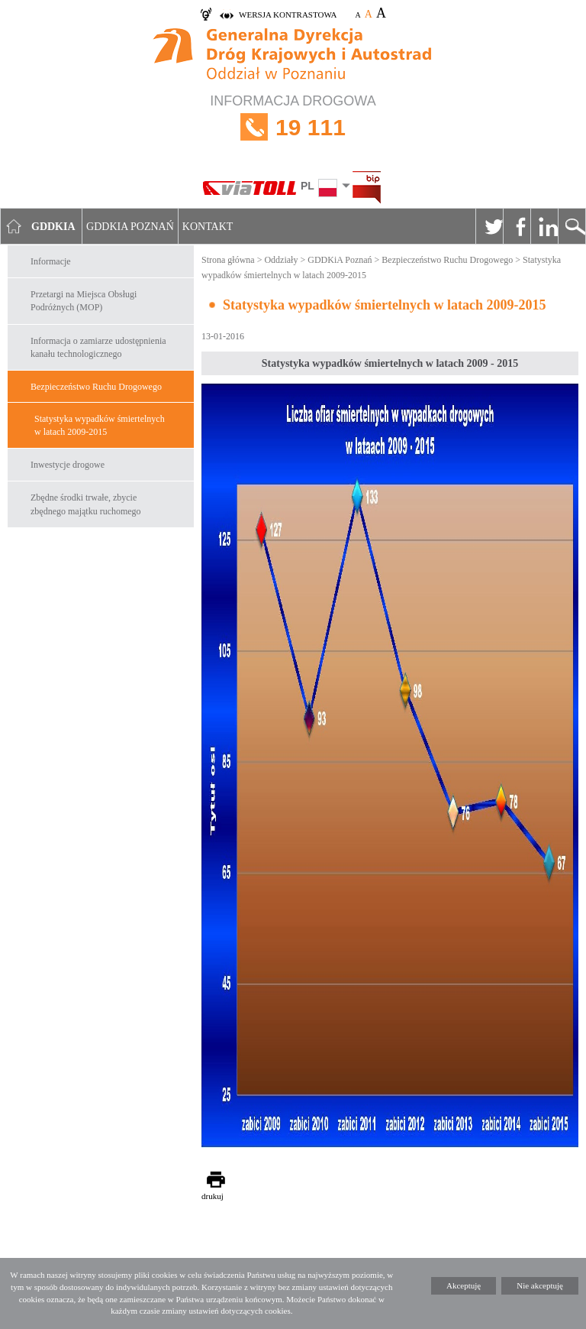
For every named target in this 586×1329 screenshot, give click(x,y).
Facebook (516, 226)
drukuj (212, 1196)
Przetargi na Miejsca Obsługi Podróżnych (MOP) (84, 301)
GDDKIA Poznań (130, 226)
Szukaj (571, 226)
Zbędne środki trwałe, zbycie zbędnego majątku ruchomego (86, 504)
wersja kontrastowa (287, 14)
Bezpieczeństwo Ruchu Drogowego (96, 386)
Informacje (51, 261)
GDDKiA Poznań (339, 259)
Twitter (489, 226)
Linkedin (544, 226)
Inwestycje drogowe (68, 464)
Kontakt (207, 226)
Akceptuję (463, 1285)
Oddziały (281, 259)
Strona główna (228, 259)
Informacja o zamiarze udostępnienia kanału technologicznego (98, 347)
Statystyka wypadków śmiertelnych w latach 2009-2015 (99, 425)
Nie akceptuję (540, 1285)
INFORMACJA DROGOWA (293, 127)
